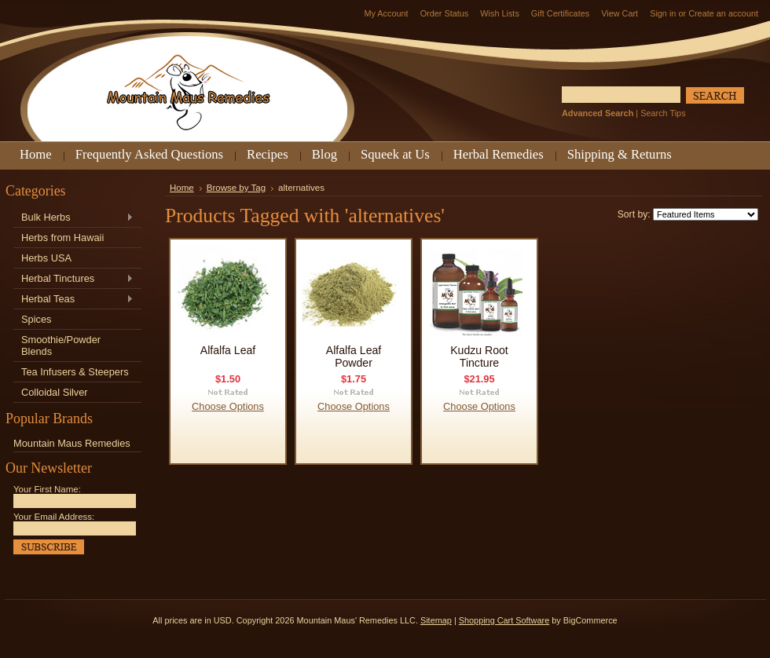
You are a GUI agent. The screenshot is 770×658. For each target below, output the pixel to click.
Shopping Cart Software (504, 620)
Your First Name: (47, 489)
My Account (386, 13)
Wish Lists (499, 13)
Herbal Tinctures (73, 279)
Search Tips (662, 113)
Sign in (663, 13)
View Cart (619, 13)
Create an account (723, 13)
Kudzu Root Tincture (479, 356)
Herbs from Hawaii (62, 237)
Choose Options (228, 406)
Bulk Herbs (73, 218)
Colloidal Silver (54, 392)
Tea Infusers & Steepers (75, 372)
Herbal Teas (73, 299)
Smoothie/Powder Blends (61, 345)
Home (182, 187)
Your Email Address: (53, 516)
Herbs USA (46, 258)
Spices (36, 319)
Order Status (444, 13)
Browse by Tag (236, 187)
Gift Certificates (560, 13)
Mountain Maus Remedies (71, 443)
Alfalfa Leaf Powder (353, 356)
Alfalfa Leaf (227, 350)
